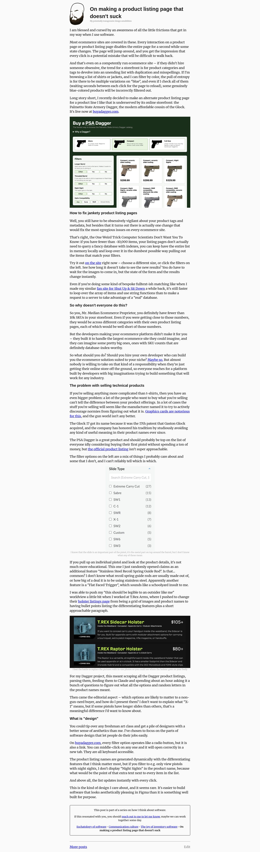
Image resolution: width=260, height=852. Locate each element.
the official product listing (108, 449)
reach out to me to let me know (141, 816)
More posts (78, 847)
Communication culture (123, 826)
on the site (93, 263)
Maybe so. (155, 360)
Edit (187, 847)
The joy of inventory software (159, 826)
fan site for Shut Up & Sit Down (121, 288)
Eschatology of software (91, 826)
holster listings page (94, 601)
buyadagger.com (105, 111)
